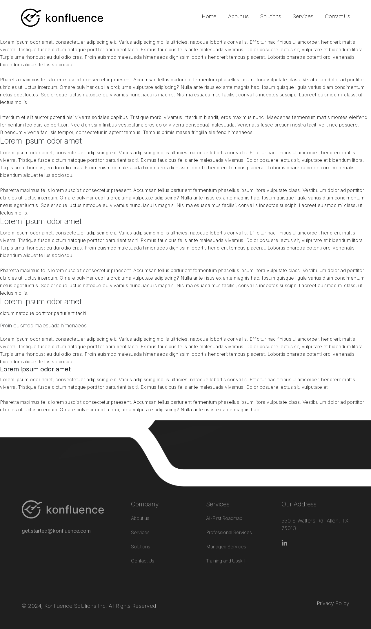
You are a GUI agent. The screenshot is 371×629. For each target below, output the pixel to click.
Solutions (270, 16)
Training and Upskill (225, 553)
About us (238, 16)
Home (209, 16)
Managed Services (226, 539)
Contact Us (337, 16)
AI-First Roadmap (224, 510)
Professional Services (229, 524)
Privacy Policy (333, 593)
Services (303, 16)
